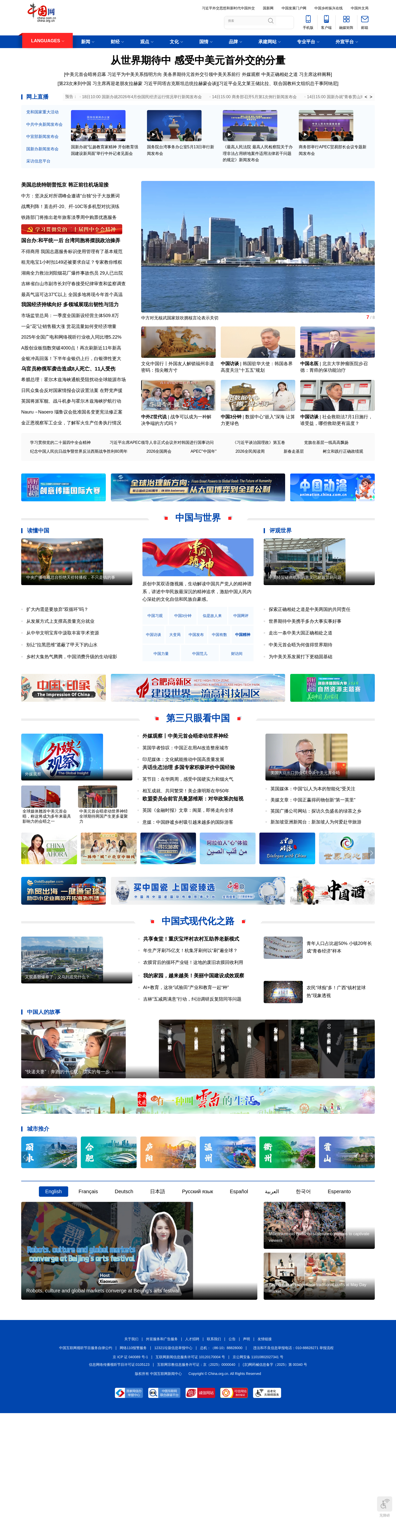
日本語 (157, 1269)
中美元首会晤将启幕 (85, 74)
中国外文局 (359, 8)
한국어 (303, 1269)
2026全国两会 (159, 484)
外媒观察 (251, 74)
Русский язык (197, 1269)
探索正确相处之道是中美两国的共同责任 (310, 642)
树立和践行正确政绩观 (343, 484)
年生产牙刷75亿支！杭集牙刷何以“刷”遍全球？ (190, 1007)
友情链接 (265, 1452)
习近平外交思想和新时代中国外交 (228, 8)
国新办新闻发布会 (42, 149)
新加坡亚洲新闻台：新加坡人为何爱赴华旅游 (315, 871)
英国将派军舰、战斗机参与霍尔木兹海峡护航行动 (71, 434)
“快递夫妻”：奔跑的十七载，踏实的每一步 (67, 1149)
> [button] (371, 96)
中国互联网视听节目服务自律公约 (85, 1461)
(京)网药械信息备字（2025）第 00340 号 (275, 1477)
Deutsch (124, 1269)
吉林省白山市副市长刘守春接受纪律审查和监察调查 (73, 301)
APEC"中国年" (203, 484)
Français (88, 1269)
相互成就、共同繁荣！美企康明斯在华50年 (185, 831)
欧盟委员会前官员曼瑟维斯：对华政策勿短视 (192, 848)
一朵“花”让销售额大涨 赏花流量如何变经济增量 (68, 351)
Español (239, 1269)
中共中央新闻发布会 (44, 124)
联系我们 (214, 1452)
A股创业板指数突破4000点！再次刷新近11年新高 (71, 373)
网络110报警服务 (133, 1461)
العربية (272, 1269)
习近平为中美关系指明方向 (134, 74)
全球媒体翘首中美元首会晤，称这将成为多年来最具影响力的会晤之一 (46, 875)
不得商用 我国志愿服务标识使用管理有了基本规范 (71, 269)
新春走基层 (294, 484)
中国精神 (156, 686)
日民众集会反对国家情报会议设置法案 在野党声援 (71, 423)
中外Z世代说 (154, 449)
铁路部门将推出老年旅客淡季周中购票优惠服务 (69, 227)
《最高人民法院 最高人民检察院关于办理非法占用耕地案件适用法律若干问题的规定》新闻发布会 (257, 163)
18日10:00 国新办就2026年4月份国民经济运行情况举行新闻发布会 (142, 97)
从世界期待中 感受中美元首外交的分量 (198, 60)
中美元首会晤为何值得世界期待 (300, 677)
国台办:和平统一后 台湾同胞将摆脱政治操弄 (70, 258)
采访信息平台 (38, 161)
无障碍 (384, 1506)
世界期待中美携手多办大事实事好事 (305, 654)
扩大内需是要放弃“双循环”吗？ (57, 642)
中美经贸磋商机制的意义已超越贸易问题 (305, 627)
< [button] (366, 96)
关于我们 (131, 1452)
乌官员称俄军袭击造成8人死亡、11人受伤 (68, 401)
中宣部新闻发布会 (42, 136)
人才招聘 (192, 1452)
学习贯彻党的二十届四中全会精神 (60, 475)
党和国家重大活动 (42, 112)
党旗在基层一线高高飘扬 (326, 475)
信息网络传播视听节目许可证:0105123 (119, 1477)
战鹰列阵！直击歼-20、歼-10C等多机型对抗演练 (70, 216)
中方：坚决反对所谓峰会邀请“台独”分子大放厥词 (70, 205)
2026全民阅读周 (250, 484)
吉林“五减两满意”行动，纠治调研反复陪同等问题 (192, 1055)
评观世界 (280, 563)
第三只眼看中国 (198, 751)
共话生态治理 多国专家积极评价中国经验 (188, 808)
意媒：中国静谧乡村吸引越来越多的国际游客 (187, 871)
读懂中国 (38, 563)
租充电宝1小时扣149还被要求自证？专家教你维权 (71, 279)
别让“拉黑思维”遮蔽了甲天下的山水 (61, 677)
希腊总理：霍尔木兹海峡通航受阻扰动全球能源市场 (73, 412)
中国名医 (309, 385)
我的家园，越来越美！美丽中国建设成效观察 (193, 1032)
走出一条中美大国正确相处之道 (300, 665)
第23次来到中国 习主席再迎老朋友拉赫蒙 (100, 83)
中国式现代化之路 (198, 977)
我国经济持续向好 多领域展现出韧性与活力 (70, 330)
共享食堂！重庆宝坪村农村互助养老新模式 (191, 995)
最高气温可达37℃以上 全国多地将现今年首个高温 (72, 312)
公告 (232, 1452)
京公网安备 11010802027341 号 (258, 1470)
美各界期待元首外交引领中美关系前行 (201, 74)
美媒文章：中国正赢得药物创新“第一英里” (312, 849)
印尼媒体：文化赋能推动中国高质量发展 (183, 792)
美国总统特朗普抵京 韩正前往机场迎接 (65, 195)
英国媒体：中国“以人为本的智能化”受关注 (312, 838)
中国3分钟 (231, 449)
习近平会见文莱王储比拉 (244, 83)
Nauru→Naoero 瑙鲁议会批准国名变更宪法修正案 (71, 444)
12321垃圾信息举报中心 (173, 1461)
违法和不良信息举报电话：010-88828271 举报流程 (293, 1461)
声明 (246, 1452)
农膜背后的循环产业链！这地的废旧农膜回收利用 (193, 1018)
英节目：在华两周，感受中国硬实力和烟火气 (187, 820)
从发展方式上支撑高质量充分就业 (60, 654)
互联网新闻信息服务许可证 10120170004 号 (190, 1470)
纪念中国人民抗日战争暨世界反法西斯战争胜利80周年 (79, 484)
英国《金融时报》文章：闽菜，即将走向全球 (187, 859)
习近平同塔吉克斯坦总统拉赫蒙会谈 (180, 83)
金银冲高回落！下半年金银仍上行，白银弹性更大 (71, 383)
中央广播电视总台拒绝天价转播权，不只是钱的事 (70, 627)
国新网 (268, 8)
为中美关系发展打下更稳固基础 (300, 689)
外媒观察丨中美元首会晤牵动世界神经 (185, 769)
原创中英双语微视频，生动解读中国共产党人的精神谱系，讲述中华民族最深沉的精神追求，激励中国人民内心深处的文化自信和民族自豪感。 (197, 624)
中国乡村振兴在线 (328, 8)
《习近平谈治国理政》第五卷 (259, 475)
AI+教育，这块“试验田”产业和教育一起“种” (186, 1043)
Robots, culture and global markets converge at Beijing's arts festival (102, 1403)
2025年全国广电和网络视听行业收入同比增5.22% (71, 362)
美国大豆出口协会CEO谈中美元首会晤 (305, 822)
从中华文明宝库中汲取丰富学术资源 (62, 665)
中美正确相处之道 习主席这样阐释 (296, 74)
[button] (370, 256)
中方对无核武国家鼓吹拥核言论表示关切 (182, 329)
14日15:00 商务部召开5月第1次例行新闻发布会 (254, 97)
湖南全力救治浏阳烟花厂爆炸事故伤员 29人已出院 (72, 290)
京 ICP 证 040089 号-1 (130, 1470)
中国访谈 (230, 385)
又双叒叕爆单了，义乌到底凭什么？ (57, 1050)
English (53, 1269)
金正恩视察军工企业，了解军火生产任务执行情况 (71, 455)
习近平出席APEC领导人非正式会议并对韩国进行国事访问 (162, 475)
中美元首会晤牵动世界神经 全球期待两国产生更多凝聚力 (103, 875)
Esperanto (339, 1269)
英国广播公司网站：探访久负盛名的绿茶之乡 (315, 860)
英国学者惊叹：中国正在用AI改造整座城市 (185, 780)
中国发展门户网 (294, 8)
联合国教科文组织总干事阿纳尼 (305, 83)
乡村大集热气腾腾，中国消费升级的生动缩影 (71, 689)
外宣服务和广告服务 (162, 1452)
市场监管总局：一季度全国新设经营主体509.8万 (70, 340)
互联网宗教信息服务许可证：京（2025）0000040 (196, 1477)
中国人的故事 (43, 1068)
